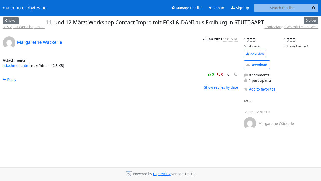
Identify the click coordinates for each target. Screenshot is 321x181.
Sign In (216, 7)
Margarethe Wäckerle (39, 42)
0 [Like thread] (211, 74)
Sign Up (240, 7)
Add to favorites (259, 89)
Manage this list (187, 7)
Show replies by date (221, 87)
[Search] (313, 8)
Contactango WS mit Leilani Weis (291, 26)
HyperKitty (161, 173)
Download (256, 64)
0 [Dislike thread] (220, 74)
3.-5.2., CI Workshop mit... (24, 26)
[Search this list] (282, 8)
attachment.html (16, 65)
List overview (255, 53)
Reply (9, 79)
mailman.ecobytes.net (25, 8)
